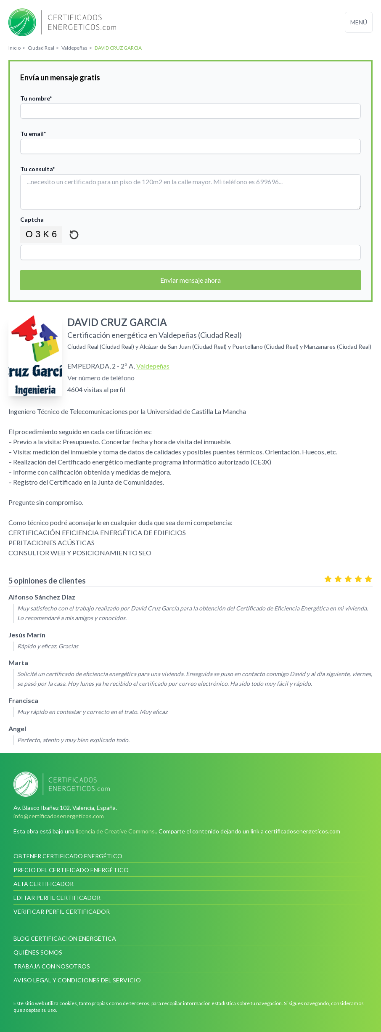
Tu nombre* (36, 98)
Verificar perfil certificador (61, 911)
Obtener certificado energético (67, 856)
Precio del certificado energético (71, 869)
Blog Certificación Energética (64, 938)
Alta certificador (43, 883)
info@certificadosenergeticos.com (58, 816)
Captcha (32, 219)
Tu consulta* (37, 168)
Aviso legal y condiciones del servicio (77, 980)
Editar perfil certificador (57, 897)
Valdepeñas (152, 366)
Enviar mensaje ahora (190, 280)
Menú (358, 22)
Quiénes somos (37, 952)
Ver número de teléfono (101, 378)
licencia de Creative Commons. (116, 831)
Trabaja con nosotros (51, 966)
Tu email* (33, 133)
